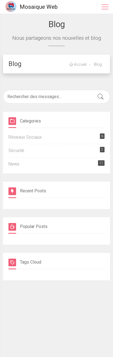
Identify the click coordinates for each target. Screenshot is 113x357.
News (56, 163)
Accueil (78, 64)
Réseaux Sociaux (56, 136)
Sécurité (56, 150)
